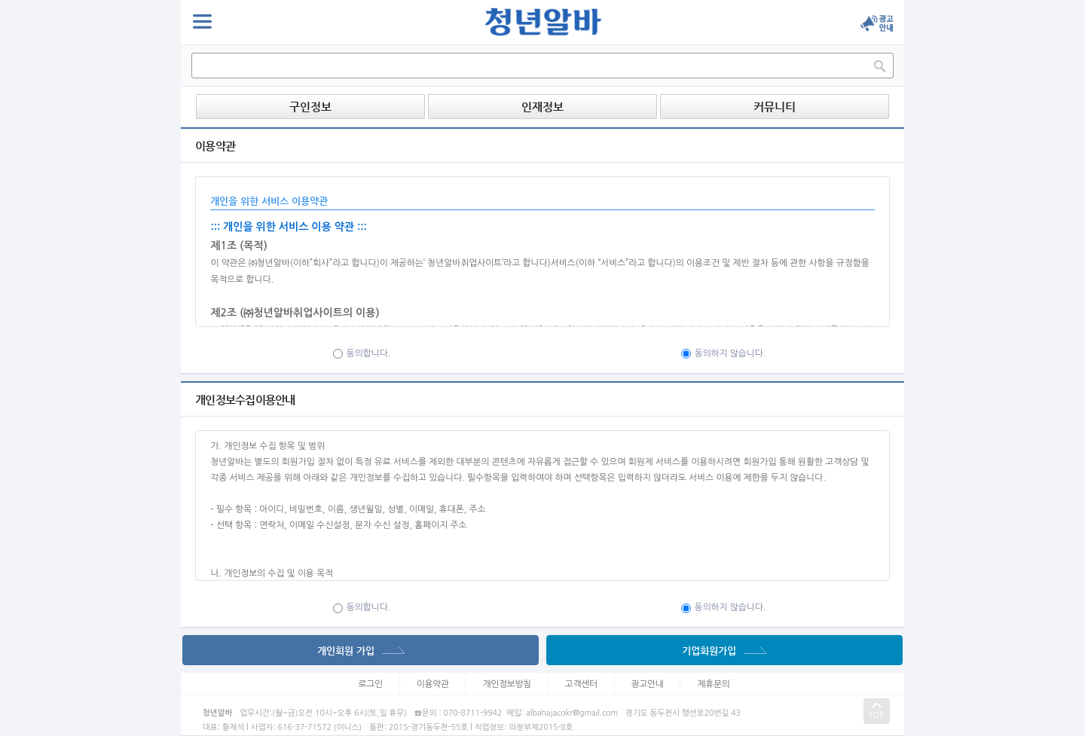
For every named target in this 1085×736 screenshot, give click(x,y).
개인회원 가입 (361, 650)
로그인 (371, 684)
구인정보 (310, 106)
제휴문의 (713, 684)
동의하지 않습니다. (723, 354)
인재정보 (542, 106)
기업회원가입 (724, 650)
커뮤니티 (774, 106)
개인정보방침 (506, 684)
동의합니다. (361, 354)
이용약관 (433, 684)
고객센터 (581, 684)
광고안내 (647, 684)
